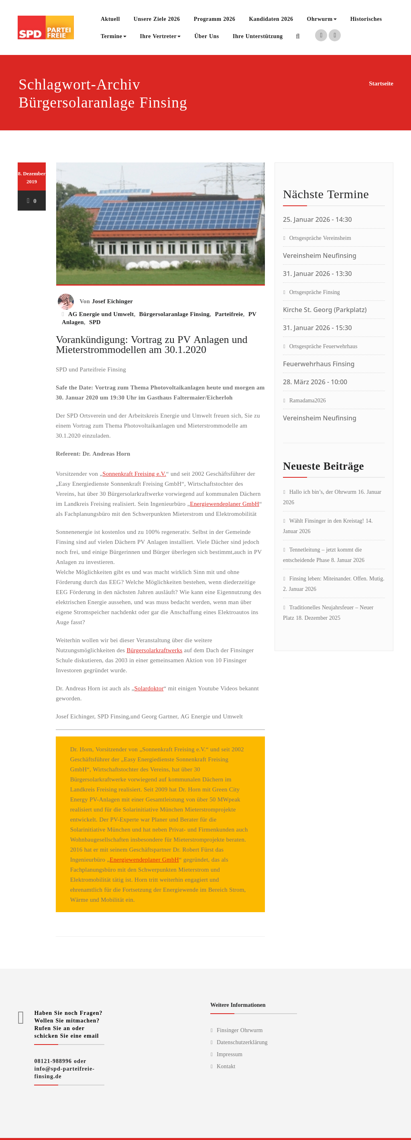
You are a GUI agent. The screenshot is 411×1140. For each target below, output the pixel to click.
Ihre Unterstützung (258, 36)
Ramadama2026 (307, 400)
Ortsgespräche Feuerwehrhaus (323, 346)
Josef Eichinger (112, 301)
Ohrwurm (322, 18)
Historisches (366, 18)
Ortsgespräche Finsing (314, 292)
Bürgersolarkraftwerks (155, 650)
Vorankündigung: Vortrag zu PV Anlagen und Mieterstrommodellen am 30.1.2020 (151, 344)
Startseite (381, 83)
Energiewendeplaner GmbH (224, 503)
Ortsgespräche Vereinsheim (320, 237)
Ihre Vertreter (160, 36)
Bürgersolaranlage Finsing (174, 314)
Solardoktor (149, 688)
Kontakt (226, 1066)
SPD (95, 322)
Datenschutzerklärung (242, 1042)
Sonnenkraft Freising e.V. (134, 473)
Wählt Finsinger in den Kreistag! (326, 520)
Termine (113, 36)
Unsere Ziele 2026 (157, 18)
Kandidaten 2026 (271, 18)
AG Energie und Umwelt (101, 314)
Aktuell (110, 18)
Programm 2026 (215, 18)
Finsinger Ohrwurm (240, 1030)
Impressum (229, 1054)
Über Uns (206, 36)
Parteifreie (229, 314)
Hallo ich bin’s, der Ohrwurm (322, 491)
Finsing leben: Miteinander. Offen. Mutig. (337, 578)
